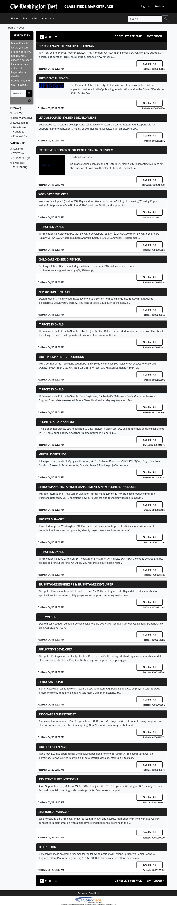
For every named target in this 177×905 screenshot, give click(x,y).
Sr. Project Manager (53, 812)
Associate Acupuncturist (57, 714)
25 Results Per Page (128, 36)
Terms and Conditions (88, 893)
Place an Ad (30, 18)
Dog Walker (47, 617)
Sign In (145, 6)
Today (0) (18, 153)
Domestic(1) (20, 136)
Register (159, 6)
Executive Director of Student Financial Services (75, 150)
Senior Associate (51, 682)
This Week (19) (22, 158)
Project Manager (51, 519)
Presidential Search (53, 78)
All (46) (18, 148)
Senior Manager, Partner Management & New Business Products (87, 487)
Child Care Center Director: (59, 259)
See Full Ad (149, 63)
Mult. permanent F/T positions (61, 357)
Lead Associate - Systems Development (67, 117)
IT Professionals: (51, 324)
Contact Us (48, 18)
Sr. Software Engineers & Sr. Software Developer (75, 584)
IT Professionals (51, 227)
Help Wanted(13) (22, 117)
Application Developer (55, 292)
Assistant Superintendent (58, 779)
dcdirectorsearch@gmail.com (55, 270)
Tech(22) (18, 113)
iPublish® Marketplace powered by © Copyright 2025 (88, 899)
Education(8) (20, 122)
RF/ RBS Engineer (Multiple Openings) (66, 46)
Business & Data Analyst (56, 422)
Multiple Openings (52, 454)
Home (14, 18)
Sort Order (154, 36)
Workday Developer (53, 194)
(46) (15, 108)
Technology (47, 847)
